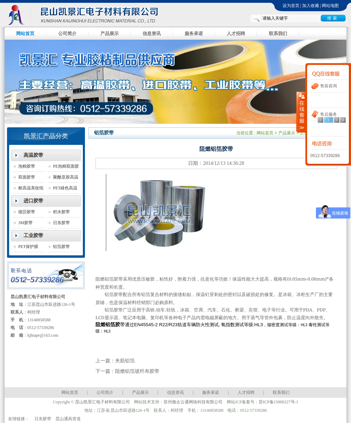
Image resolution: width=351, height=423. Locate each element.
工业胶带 (33, 235)
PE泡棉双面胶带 (66, 168)
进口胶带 (33, 200)
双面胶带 (26, 177)
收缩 (301, 112)
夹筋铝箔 (125, 360)
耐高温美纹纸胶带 (31, 190)
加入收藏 (310, 5)
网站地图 (330, 5)
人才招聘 (236, 33)
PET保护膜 (28, 246)
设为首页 (291, 5)
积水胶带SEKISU (61, 213)
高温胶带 (33, 155)
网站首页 (25, 33)
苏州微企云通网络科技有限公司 (193, 402)
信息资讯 (152, 33)
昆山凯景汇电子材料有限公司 (88, 14)
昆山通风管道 (68, 418)
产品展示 (109, 33)
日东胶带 (42, 418)
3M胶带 (25, 222)
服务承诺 (194, 33)
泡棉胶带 (26, 166)
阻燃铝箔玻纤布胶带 (137, 371)
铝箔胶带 (61, 246)
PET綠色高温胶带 (65, 190)
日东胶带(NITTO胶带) (65, 224)
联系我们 (278, 33)
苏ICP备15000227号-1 (278, 402)
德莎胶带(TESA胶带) (29, 213)
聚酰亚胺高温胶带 (65, 179)
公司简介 (67, 33)
